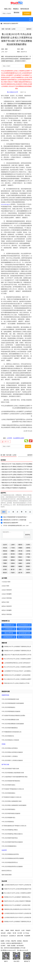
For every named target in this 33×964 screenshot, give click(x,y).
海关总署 (3, 933)
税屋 (3, 29)
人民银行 (9, 933)
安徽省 (20, 547)
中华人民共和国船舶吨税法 (9, 846)
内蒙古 (20, 563)
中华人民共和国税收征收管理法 (10, 854)
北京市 (5, 544)
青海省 (5, 566)
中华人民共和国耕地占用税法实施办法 (12, 834)
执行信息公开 (4, 935)
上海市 (13, 544)
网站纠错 (25, 941)
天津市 (28, 544)
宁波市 (13, 572)
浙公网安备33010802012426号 (8, 950)
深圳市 (28, 572)
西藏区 (13, 551)
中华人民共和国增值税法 (8, 707)
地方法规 (7, 29)
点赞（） (7, 441)
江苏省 (28, 551)
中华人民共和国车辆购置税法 (10, 727)
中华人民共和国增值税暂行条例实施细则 (13, 703)
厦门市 (20, 572)
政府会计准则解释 (7, 610)
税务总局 (17, 930)
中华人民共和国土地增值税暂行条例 (11, 801)
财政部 (7, 930)
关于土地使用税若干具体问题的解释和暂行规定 (15, 776)
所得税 (3, 744)
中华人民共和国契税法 (8, 821)
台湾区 (5, 569)
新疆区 (13, 566)
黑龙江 (20, 557)
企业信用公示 (12, 935)
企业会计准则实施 (7, 598)
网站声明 (13, 941)
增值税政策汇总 (9, 625)
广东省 (13, 547)
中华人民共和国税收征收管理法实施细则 (13, 858)
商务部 (12, 930)
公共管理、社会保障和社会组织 (15, 438)
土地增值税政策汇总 (8, 637)
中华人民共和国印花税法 (8, 785)
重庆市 (20, 544)
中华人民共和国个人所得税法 (10, 756)
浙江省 (20, 551)
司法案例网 (27, 935)
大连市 (28, 569)
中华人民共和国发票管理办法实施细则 (12, 866)
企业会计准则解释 (7, 594)
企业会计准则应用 (7, 590)
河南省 (20, 554)
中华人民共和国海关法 (8, 736)
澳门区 (13, 569)
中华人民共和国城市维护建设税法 (11, 781)
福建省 (20, 566)
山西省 (28, 563)
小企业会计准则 (6, 581)
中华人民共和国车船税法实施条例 (11, 813)
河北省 (5, 547)
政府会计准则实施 (7, 614)
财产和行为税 (5, 764)
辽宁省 (28, 554)
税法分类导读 (9, 633)
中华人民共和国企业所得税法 (10, 748)
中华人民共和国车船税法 (8, 809)
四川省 (13, 554)
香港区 (28, 566)
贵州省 (28, 560)
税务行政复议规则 (7, 874)
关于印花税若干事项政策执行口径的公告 (13, 789)
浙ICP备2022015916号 (22, 950)
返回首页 (28, 29)
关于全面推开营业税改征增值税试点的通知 (13, 715)
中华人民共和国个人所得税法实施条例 (12, 760)
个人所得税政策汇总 (8, 629)
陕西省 (13, 560)
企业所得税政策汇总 (24, 625)
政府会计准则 (5, 602)
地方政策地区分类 (24, 633)
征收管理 (4, 850)
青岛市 (5, 572)
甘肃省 (13, 563)
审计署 (14, 933)
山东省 (13, 29)
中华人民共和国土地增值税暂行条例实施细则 (14, 805)
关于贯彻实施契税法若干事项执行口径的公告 (14, 825)
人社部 (22, 930)
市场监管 (28, 930)
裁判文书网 (20, 935)
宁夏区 (5, 563)
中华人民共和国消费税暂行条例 (10, 719)
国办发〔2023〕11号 (24, 106)
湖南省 (13, 557)
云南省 (5, 560)
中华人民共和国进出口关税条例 (10, 740)
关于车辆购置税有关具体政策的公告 (11, 732)
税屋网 (2, 941)
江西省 (5, 557)
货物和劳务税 (5, 695)
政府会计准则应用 (7, 606)
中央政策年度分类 (24, 629)
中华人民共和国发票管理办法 (10, 862)
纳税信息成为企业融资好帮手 (10, 23)
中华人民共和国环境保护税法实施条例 (12, 842)
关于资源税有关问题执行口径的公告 (11, 797)
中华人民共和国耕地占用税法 (10, 829)
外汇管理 (19, 933)
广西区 (28, 557)
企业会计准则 (5, 586)
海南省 (20, 560)
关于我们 (7, 941)
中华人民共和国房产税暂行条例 (10, 768)
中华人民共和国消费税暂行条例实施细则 (13, 723)
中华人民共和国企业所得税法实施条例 (12, 752)
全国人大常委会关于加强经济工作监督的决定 (14, 488)
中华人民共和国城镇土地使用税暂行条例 (13, 772)
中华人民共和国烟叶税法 (8, 817)
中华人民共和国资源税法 (8, 793)
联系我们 (19, 941)
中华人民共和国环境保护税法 (10, 838)
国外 (20, 569)
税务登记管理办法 (7, 870)
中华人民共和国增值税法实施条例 (11, 711)
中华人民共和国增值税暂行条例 (10, 699)
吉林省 (28, 547)
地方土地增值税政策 (24, 637)
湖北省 (5, 551)
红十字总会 (26, 933)
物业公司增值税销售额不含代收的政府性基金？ (15, 517)
